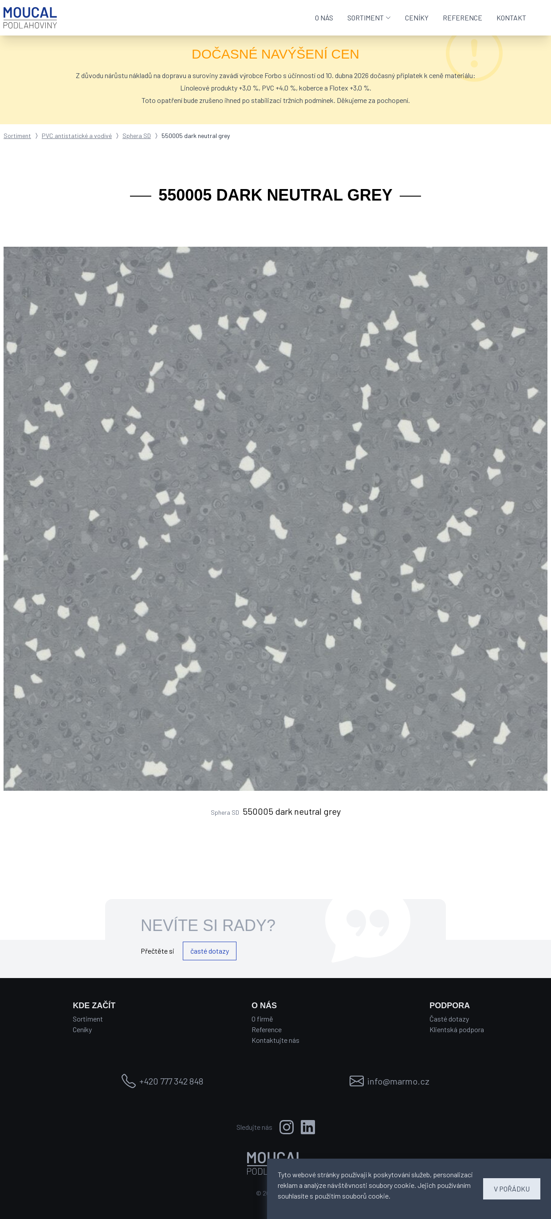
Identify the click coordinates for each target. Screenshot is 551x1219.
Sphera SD (136, 135)
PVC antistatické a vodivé (77, 135)
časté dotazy (209, 951)
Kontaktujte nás (275, 1040)
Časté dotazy (449, 1018)
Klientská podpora (456, 1029)
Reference (267, 1029)
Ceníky (82, 1029)
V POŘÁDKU (512, 1188)
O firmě (262, 1018)
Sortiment (17, 135)
